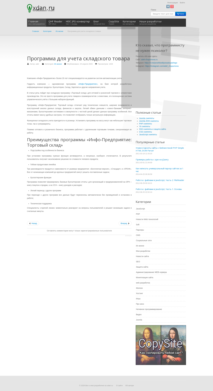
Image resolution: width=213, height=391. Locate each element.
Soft (137, 225)
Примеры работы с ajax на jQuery (152, 159)
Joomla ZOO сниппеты (149, 121)
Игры (138, 299)
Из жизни (58, 64)
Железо (139, 288)
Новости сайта (142, 256)
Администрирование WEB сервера (151, 272)
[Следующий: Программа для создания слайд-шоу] (125, 223)
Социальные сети (144, 240)
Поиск (153, 10)
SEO (138, 262)
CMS (138, 235)
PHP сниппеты (145, 124)
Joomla (139, 320)
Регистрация (172, 3)
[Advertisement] (76, 47)
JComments (128, 235)
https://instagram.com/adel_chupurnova (161, 66)
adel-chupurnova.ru (149, 59)
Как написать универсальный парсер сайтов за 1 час (159, 170)
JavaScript (140, 209)
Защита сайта (142, 267)
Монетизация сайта (144, 277)
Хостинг (139, 293)
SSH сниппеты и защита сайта (152, 129)
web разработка (143, 283)
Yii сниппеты (144, 126)
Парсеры (140, 230)
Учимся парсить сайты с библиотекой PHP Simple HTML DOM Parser (160, 149)
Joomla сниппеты (146, 118)
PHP (138, 214)
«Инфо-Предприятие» (88, 84)
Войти (182, 3)
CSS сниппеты (145, 132)
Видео (139, 314)
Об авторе (129, 385)
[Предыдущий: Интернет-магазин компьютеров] (33, 223)
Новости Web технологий (147, 219)
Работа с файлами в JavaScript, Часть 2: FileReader (160, 180)
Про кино (140, 304)
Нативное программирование (149, 309)
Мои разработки (143, 251)
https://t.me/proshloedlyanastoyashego (161, 63)
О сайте (119, 385)
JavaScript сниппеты (148, 134)
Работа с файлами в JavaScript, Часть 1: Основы (159, 189)
